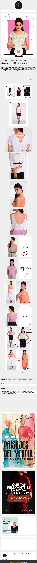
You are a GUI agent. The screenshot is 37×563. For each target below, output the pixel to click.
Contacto (18, 556)
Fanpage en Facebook (18, 373)
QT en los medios (15, 556)
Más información (23, 562)
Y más (26, 562)
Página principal (15, 554)
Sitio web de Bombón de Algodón (18, 372)
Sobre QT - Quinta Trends (18, 554)
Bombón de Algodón (30, 68)
